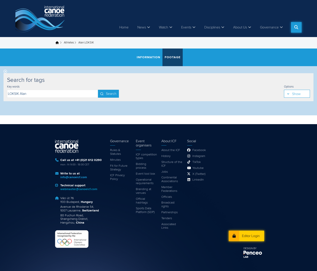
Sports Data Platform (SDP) (145, 210)
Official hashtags (142, 200)
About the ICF (170, 150)
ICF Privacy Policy (117, 177)
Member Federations (169, 189)
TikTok (196, 162)
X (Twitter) (198, 174)
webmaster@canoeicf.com (78, 189)
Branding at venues (143, 191)
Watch (163, 27)
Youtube (198, 168)
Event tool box (145, 173)
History (166, 156)
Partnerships (169, 212)
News (141, 27)
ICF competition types (146, 156)
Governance (269, 27)
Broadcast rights (168, 204)
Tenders (166, 218)
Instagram (198, 156)
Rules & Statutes (115, 152)
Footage (173, 57)
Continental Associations (169, 179)
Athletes (69, 42)
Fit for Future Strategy (118, 167)
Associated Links (168, 226)
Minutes (115, 159)
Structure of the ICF (171, 164)
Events (186, 27)
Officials (166, 196)
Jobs (164, 171)
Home (124, 27)
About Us (240, 27)
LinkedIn (198, 179)
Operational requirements (144, 181)
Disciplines (212, 27)
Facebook (199, 150)
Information (148, 57)
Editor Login (251, 236)
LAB (245, 257)
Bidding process (141, 166)
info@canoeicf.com (73, 177)
